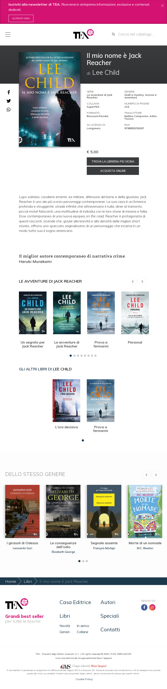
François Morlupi (104, 548)
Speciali (109, 615)
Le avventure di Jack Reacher (99, 96)
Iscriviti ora (21, 18)
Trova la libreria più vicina (113, 161)
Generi (65, 632)
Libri (28, 581)
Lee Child (62, 368)
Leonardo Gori (22, 548)
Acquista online (113, 171)
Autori (107, 602)
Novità (65, 626)
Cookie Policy (84, 679)
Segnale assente (104, 543)
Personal (135, 342)
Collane (82, 632)
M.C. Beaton (145, 548)
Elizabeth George (63, 552)
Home (10, 581)
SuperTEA (93, 106)
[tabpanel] (33, 323)
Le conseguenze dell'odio (63, 545)
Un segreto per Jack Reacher (33, 344)
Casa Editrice (75, 602)
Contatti (110, 629)
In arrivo (83, 626)
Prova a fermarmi (101, 344)
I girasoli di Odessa (22, 543)
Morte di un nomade (145, 543)
